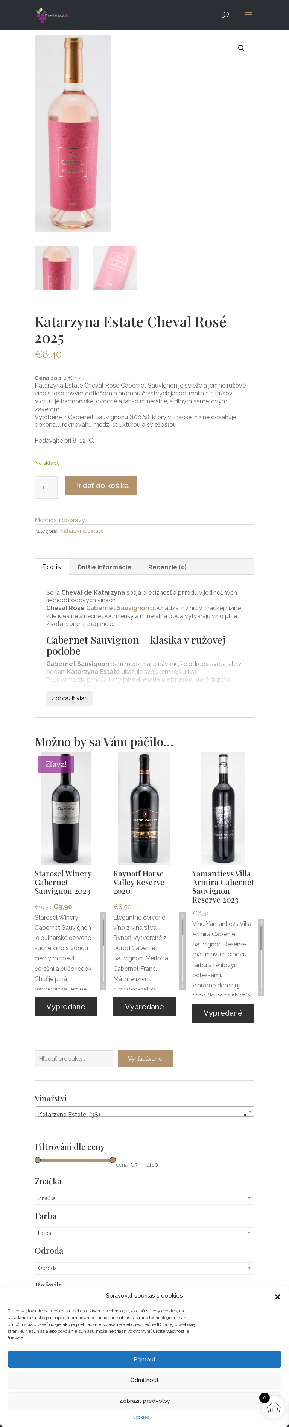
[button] (277, 1296)
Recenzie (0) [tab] (167, 567)
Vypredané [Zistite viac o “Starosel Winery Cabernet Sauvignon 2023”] (65, 1006)
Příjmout (145, 1359)
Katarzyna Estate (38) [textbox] (142, 1109)
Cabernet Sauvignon (117, 608)
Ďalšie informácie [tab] (104, 567)
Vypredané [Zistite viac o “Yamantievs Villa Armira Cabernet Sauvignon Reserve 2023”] (223, 1013)
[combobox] (144, 1106)
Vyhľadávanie (145, 1053)
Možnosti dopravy (60, 520)
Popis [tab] (51, 567)
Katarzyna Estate (82, 531)
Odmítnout (144, 1380)
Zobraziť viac (70, 698)
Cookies (141, 1417)
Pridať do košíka (101, 485)
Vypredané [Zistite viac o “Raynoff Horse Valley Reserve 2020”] (144, 1006)
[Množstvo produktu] (46, 487)
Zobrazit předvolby (144, 1401)
